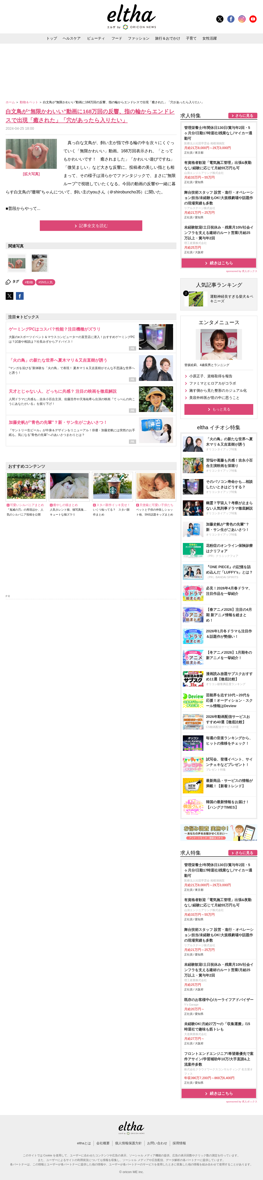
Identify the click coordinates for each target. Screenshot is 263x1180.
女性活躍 (209, 38)
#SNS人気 (46, 282)
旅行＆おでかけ (167, 38)
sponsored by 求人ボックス (241, 271)
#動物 (29, 282)
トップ (51, 38)
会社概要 (103, 1143)
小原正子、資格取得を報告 (210, 376)
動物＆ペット (29, 102)
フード (116, 38)
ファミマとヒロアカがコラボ (212, 383)
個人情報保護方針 (128, 1143)
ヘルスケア (72, 38)
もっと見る (221, 409)
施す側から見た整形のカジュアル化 (218, 390)
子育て (191, 38)
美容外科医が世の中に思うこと (214, 398)
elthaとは (84, 1143)
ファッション (138, 38)
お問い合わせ (157, 1143)
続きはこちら (221, 263)
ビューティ (96, 38)
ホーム (11, 102)
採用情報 (179, 1143)
